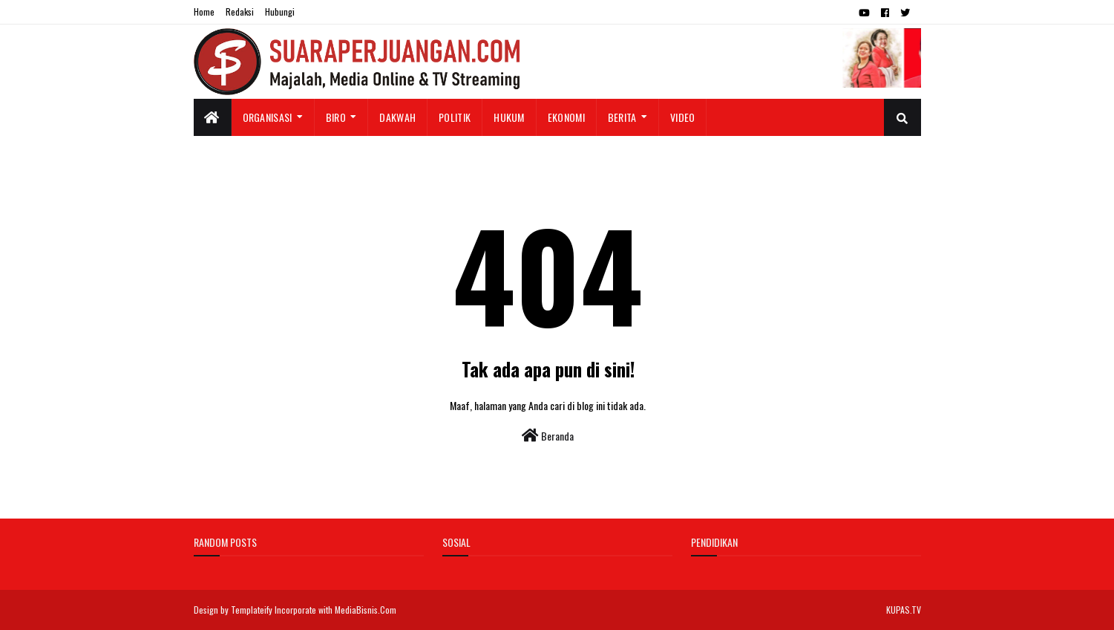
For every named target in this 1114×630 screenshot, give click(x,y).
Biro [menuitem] (336, 117)
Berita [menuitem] (622, 117)
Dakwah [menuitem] (397, 117)
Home (204, 11)
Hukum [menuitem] (509, 117)
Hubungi (280, 11)
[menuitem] (213, 117)
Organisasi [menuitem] (267, 117)
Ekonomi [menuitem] (566, 117)
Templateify (251, 609)
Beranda (548, 436)
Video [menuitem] (682, 117)
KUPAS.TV (903, 609)
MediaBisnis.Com (365, 609)
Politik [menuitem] (455, 117)
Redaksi (240, 11)
